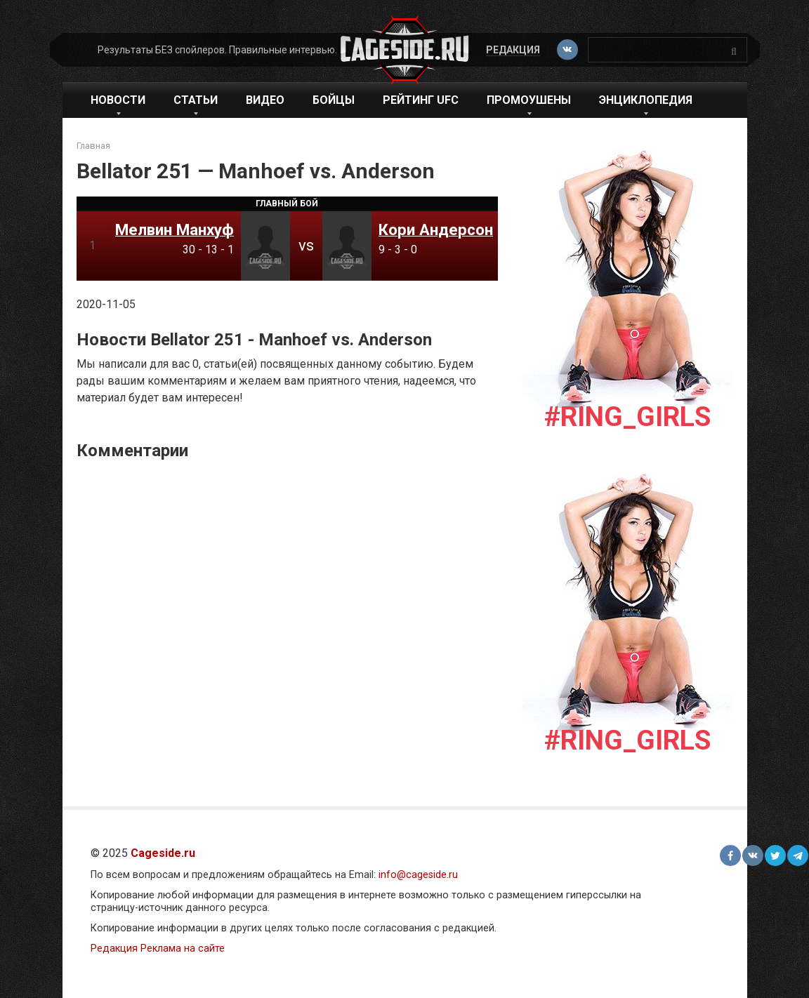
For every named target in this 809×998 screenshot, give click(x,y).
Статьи (195, 100)
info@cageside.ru (418, 875)
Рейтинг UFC (421, 100)
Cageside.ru (163, 853)
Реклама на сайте (182, 948)
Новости (118, 100)
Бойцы (334, 100)
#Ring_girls (627, 417)
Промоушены (529, 100)
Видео (265, 100)
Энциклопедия (645, 100)
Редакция (513, 49)
